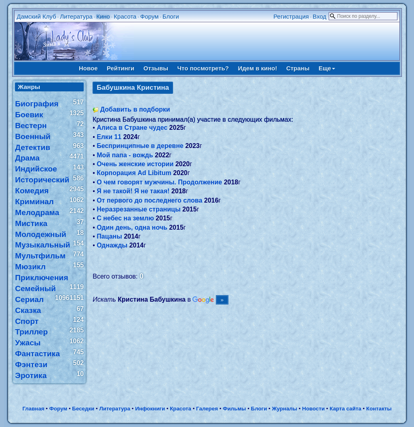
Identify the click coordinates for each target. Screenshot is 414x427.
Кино (103, 16)
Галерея (207, 409)
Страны (298, 68)
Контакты (379, 409)
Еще (327, 68)
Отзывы (156, 68)
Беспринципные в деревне (140, 145)
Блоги (171, 16)
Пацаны (109, 236)
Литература (76, 16)
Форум (149, 16)
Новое (88, 68)
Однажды (112, 245)
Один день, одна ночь (132, 227)
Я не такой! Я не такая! (133, 191)
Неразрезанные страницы (138, 209)
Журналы (284, 409)
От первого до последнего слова (149, 200)
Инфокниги (150, 409)
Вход (319, 16)
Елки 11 (109, 136)
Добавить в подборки (135, 109)
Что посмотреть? (203, 68)
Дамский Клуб (36, 16)
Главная (33, 409)
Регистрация (291, 16)
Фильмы (234, 409)
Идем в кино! (257, 68)
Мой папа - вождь (125, 155)
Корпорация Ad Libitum (134, 172)
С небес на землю (125, 218)
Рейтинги (120, 68)
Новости (313, 409)
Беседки (83, 409)
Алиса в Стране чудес (132, 127)
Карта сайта (345, 409)
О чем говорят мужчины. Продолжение (159, 182)
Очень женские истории (135, 164)
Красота (125, 16)
